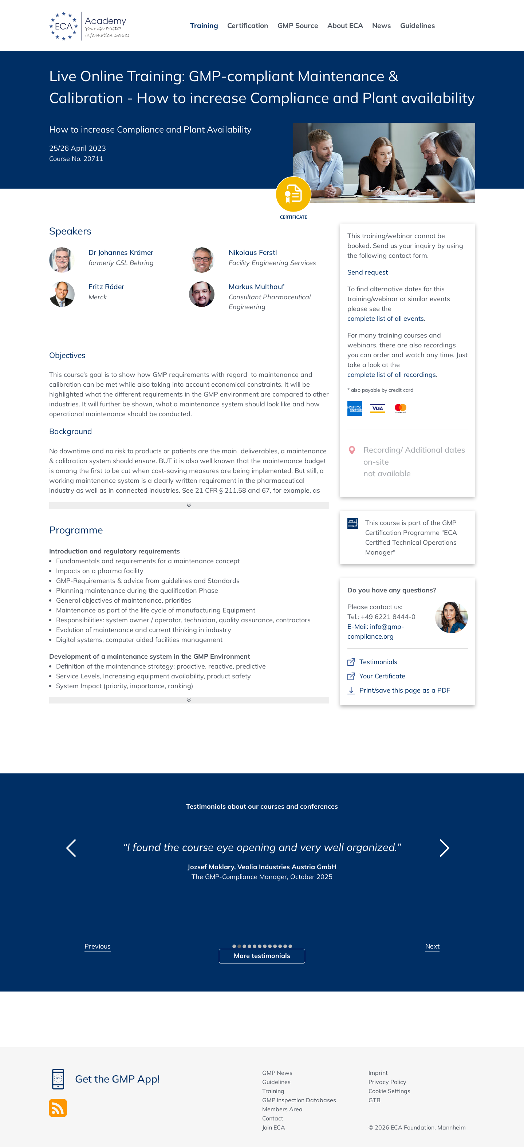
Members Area (282, 1109)
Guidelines (276, 1081)
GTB (375, 1100)
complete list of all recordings (391, 374)
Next (432, 946)
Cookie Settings (389, 1091)
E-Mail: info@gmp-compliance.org (375, 631)
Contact (272, 1118)
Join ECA (273, 1127)
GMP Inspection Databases (299, 1100)
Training (273, 1091)
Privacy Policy (387, 1081)
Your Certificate (382, 676)
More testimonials (262, 955)
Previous (97, 946)
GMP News (277, 1072)
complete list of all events (385, 318)
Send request (367, 272)
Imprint (378, 1072)
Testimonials (378, 662)
